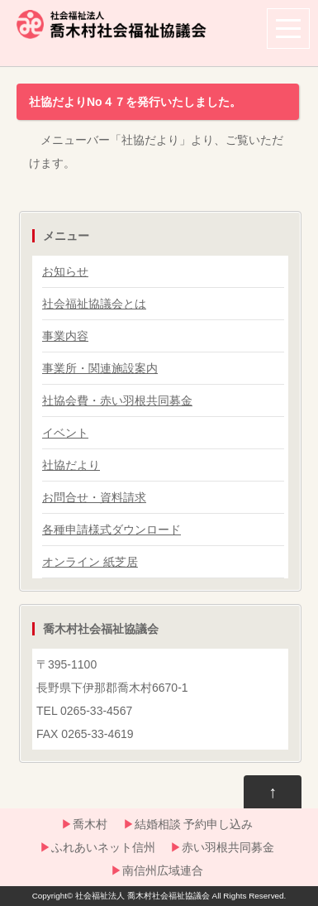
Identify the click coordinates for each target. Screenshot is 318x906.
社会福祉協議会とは (94, 303)
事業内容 (65, 336)
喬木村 (90, 824)
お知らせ (65, 271)
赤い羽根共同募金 (228, 847)
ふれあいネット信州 (103, 847)
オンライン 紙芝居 (90, 561)
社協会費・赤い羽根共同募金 (117, 400)
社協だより (71, 465)
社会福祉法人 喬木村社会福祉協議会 (142, 895)
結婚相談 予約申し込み (194, 824)
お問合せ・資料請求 (94, 497)
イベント (65, 432)
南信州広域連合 (162, 870)
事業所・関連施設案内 (100, 368)
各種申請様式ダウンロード (111, 529)
